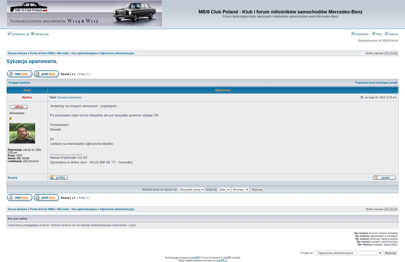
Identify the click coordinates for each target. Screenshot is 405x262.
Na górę (12, 177)
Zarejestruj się (18, 34)
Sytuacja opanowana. (32, 61)
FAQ (377, 34)
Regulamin (360, 34)
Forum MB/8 (47, 53)
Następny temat (387, 82)
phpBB (195, 257)
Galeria (391, 34)
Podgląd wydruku (19, 82)
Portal (33, 53)
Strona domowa (17, 53)
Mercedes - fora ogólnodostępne (77, 53)
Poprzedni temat (366, 82)
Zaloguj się (40, 34)
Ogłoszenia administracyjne (117, 53)
